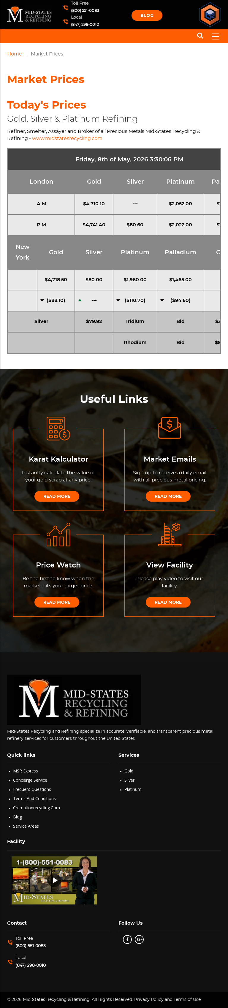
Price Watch (58, 565)
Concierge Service (30, 780)
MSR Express (25, 771)
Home (14, 54)
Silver (129, 780)
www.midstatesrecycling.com (67, 138)
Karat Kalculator (58, 459)
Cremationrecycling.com (36, 807)
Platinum (132, 789)
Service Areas (26, 826)
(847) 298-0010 (85, 25)
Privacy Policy (148, 1000)
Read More (56, 496)
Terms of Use (187, 1000)
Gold (128, 771)
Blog (146, 15)
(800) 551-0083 (85, 11)
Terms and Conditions (34, 798)
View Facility (169, 565)
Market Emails (170, 459)
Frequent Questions (32, 789)
